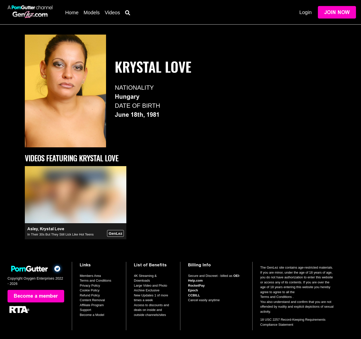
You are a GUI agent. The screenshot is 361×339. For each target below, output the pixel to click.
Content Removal (92, 300)
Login (305, 12)
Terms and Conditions (95, 280)
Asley (32, 229)
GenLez (115, 233)
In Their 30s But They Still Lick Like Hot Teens (60, 234)
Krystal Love (52, 229)
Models (91, 12)
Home (71, 12)
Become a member (36, 296)
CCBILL (194, 295)
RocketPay (196, 285)
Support (85, 310)
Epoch (193, 290)
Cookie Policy (90, 290)
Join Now (337, 12)
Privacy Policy (90, 285)
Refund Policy (90, 295)
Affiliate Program (92, 305)
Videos (112, 12)
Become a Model (92, 315)
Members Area (90, 276)
